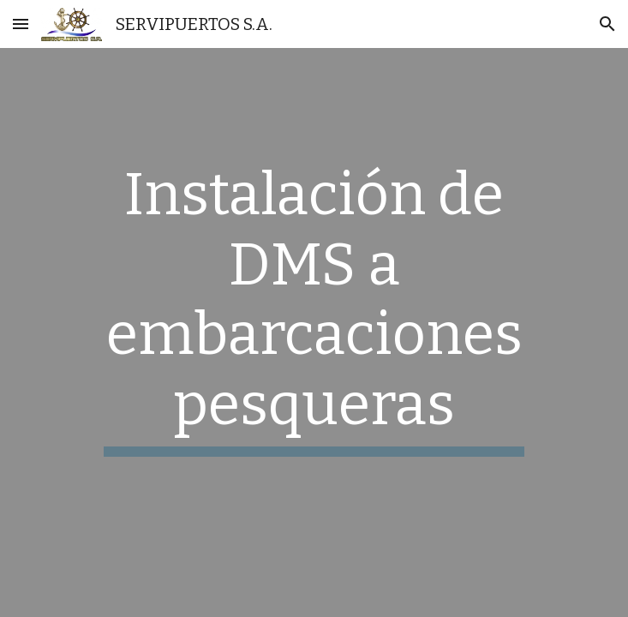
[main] (314, 308)
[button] (20, 23)
